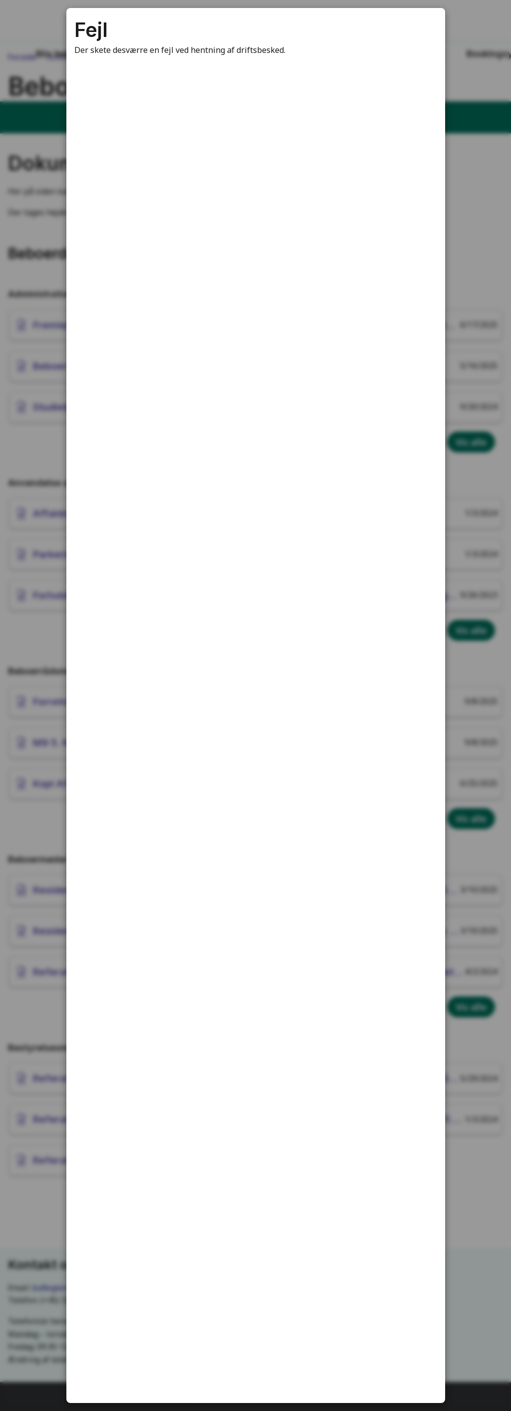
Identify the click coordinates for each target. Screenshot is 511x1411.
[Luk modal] (425, 28)
